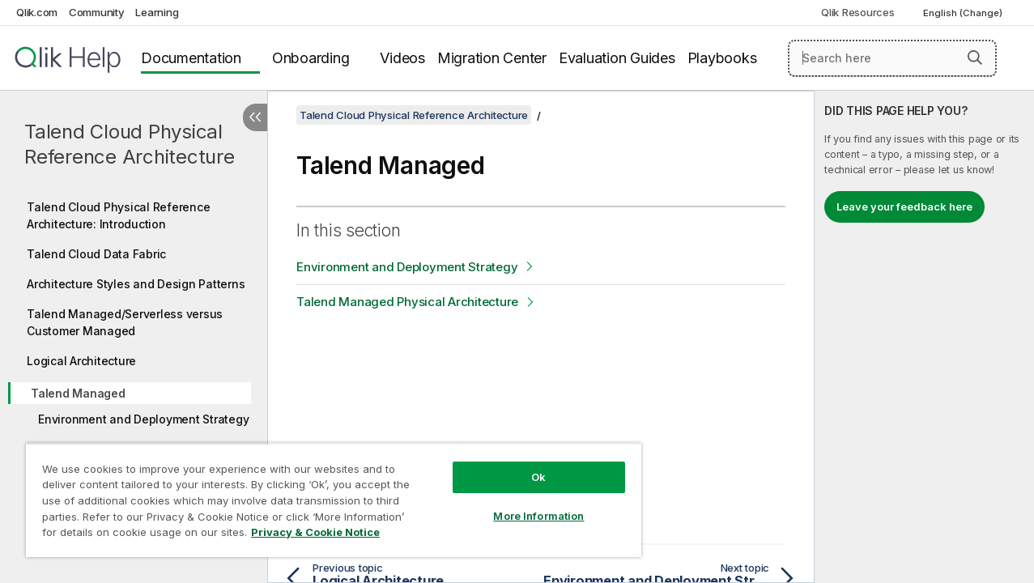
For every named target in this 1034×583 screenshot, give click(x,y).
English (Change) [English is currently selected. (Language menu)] (964, 13)
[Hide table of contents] (255, 117)
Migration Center (492, 57)
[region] (326, 494)
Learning (156, 12)
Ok (525, 464)
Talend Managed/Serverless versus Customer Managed (125, 322)
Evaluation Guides (617, 57)
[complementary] (924, 337)
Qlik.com (36, 12)
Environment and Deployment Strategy (143, 419)
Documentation (191, 57)
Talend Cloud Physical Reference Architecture (129, 144)
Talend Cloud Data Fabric (96, 254)
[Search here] (892, 58)
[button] (975, 57)
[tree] (133, 365)
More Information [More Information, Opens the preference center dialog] (525, 503)
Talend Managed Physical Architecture (407, 301)
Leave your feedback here (904, 206)
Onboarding (311, 57)
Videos (402, 57)
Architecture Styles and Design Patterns (136, 284)
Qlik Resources (858, 12)
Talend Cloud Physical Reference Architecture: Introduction (118, 215)
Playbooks (722, 57)
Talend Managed (78, 393)
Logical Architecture (81, 361)
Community (97, 12)
